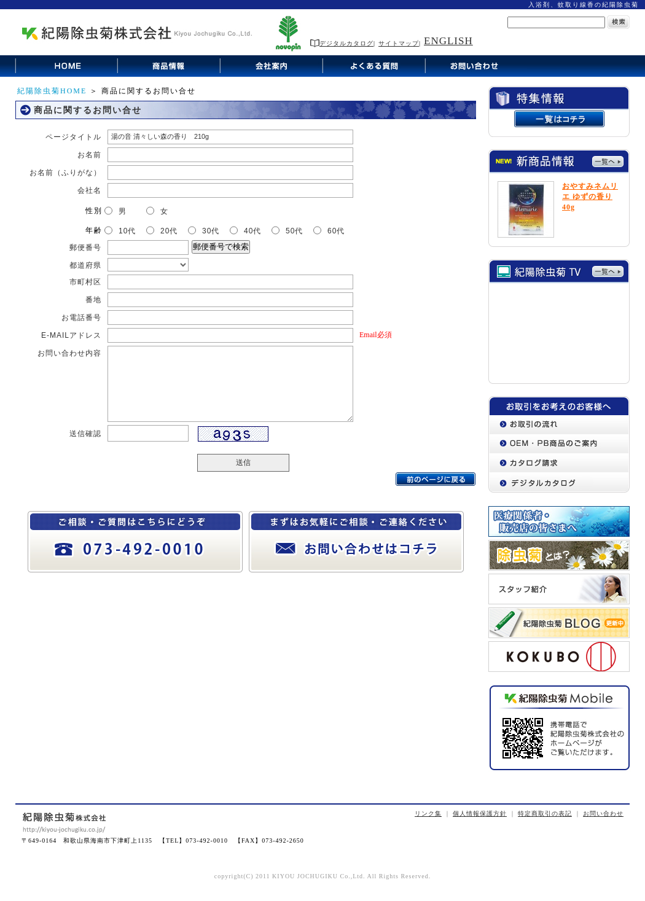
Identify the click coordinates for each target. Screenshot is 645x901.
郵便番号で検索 (221, 246)
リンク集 (428, 813)
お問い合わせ (603, 813)
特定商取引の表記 (545, 813)
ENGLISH (448, 41)
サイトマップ (398, 43)
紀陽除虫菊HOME (52, 91)
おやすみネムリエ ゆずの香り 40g (590, 196)
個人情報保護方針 (480, 813)
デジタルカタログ (341, 43)
